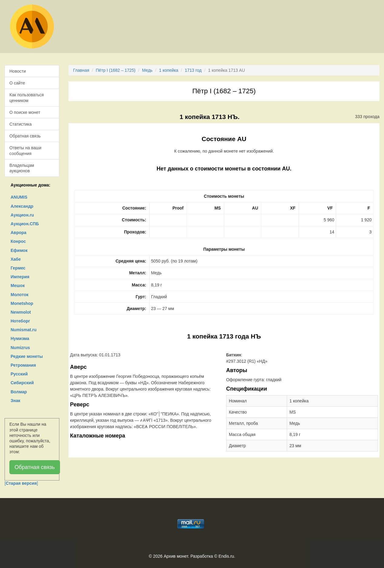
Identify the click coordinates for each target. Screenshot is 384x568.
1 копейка (168, 70)
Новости (17, 71)
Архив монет (176, 556)
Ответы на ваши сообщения (25, 150)
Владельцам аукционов (21, 168)
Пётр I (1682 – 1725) (115, 70)
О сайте (17, 83)
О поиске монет (24, 112)
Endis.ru (226, 556)
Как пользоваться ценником (26, 97)
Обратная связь (25, 136)
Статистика (20, 124)
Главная (81, 70)
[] (21, 483)
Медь (147, 70)
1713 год (193, 70)
